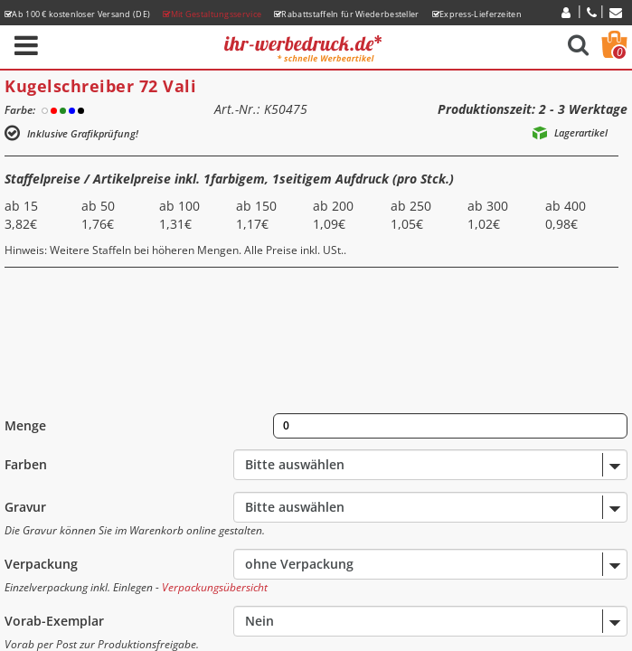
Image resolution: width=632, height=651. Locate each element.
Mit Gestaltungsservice (212, 14)
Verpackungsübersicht (215, 587)
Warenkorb (619, 52)
